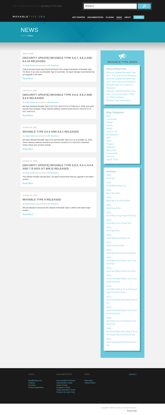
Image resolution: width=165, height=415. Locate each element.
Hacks (109, 128)
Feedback (139, 17)
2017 (108, 242)
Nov (118, 193)
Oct (124, 186)
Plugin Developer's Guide (65, 390)
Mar (108, 193)
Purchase (31, 385)
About (127, 17)
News (119, 17)
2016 (108, 250)
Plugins (110, 17)
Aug (119, 186)
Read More (28, 78)
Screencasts (112, 153)
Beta (108, 116)
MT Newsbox (53, 65)
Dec (134, 216)
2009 (108, 318)
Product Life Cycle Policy (65, 392)
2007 (108, 339)
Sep (124, 216)
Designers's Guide (63, 387)
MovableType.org (29, 17)
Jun (113, 193)
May (114, 186)
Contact (133, 374)
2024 (108, 190)
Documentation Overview (65, 380)
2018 (108, 235)
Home (23, 36)
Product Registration (36, 387)
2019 (108, 227)
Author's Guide (62, 385)
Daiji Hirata (30, 65)
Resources (111, 150)
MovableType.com (51, 6)
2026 (108, 175)
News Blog (89, 380)
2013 (108, 275)
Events (109, 125)
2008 (108, 328)
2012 (108, 286)
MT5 (108, 138)
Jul (128, 238)
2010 (108, 307)
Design (109, 122)
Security (110, 156)
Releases (110, 147)
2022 (108, 205)
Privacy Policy (132, 411)
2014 (108, 268)
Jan (108, 231)
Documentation (95, 17)
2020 (108, 220)
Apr (113, 178)
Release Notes (90, 383)
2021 (108, 212)
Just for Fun (111, 132)
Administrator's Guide (64, 383)
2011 (108, 297)
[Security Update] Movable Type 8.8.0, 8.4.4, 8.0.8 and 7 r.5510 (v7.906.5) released (121, 94)
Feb (108, 178)
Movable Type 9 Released (118, 100)
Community (111, 119)
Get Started (78, 17)
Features (31, 383)
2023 (108, 197)
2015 (108, 257)
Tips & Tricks (112, 159)
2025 (108, 182)
